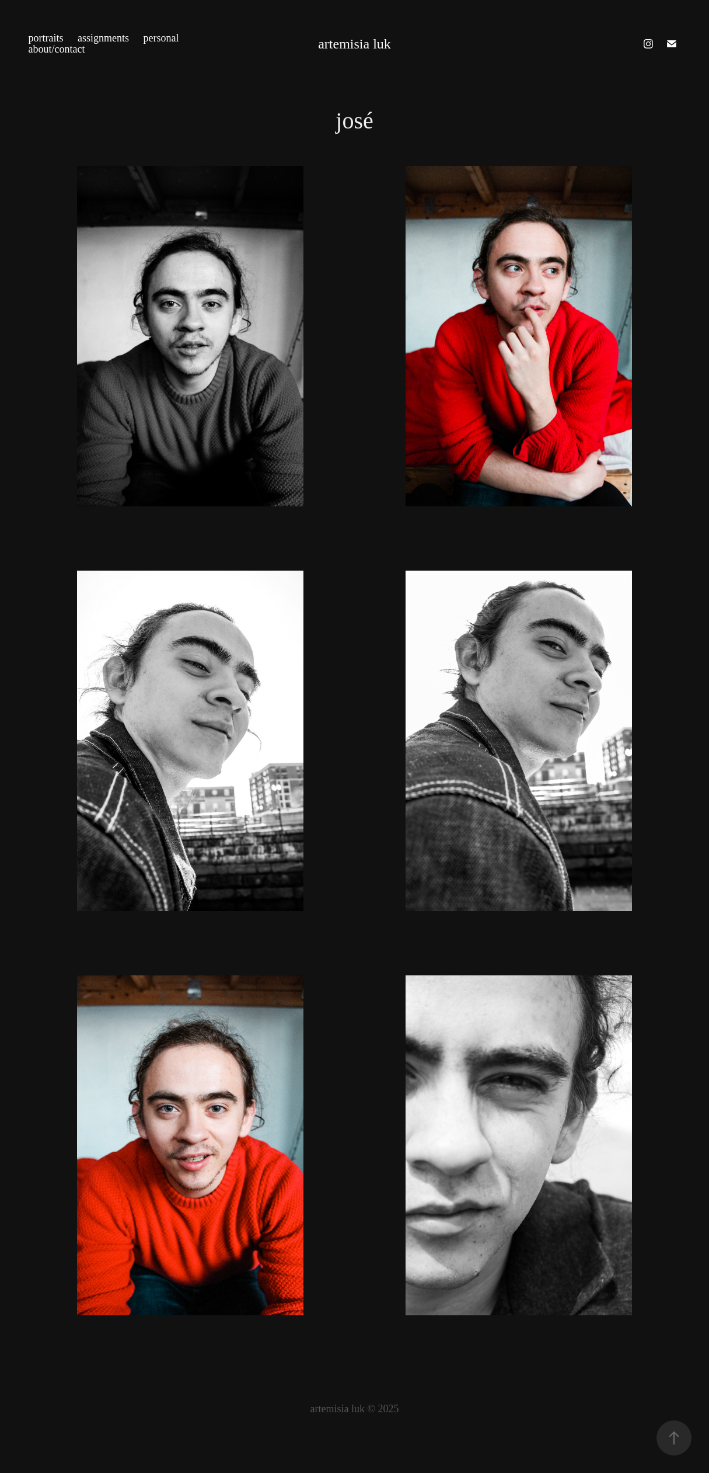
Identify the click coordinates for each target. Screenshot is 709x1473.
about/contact (57, 49)
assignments (103, 38)
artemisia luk (354, 43)
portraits (46, 38)
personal (161, 38)
